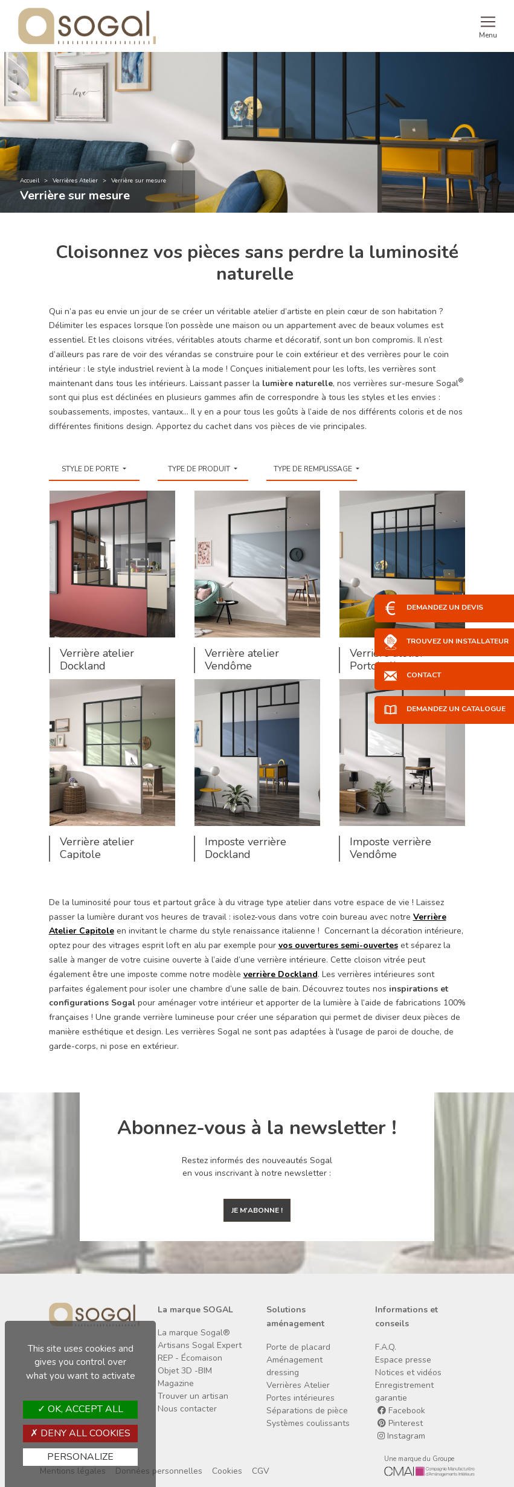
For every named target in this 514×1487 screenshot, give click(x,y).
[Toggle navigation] (488, 26)
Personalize (80, 1456)
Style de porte (91, 469)
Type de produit (200, 469)
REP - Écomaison (190, 1358)
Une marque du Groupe (419, 1458)
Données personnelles (158, 1471)
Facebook (401, 1410)
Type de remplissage (314, 469)
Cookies (227, 1471)
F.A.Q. (385, 1347)
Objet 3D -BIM (185, 1370)
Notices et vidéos (408, 1372)
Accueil (29, 180)
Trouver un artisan (193, 1396)
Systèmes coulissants (308, 1423)
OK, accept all (80, 1409)
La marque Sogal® (194, 1332)
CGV (260, 1471)
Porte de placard (298, 1347)
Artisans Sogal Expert (200, 1345)
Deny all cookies (80, 1433)
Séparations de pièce (307, 1410)
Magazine (176, 1383)
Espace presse (403, 1360)
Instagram (401, 1436)
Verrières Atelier (75, 180)
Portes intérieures (300, 1398)
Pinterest (400, 1423)
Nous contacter (187, 1408)
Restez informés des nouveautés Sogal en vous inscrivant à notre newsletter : (257, 1167)
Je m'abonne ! (257, 1210)
